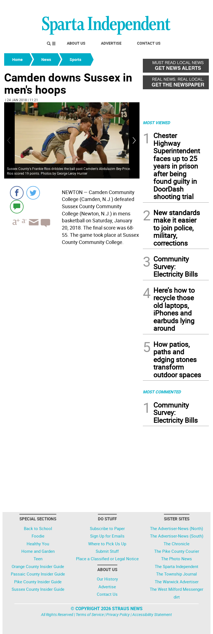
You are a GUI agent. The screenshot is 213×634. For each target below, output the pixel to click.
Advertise (111, 43)
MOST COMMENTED (162, 391)
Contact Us (149, 43)
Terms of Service (90, 614)
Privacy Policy (118, 614)
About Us (76, 43)
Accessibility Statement (152, 614)
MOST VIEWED (156, 122)
